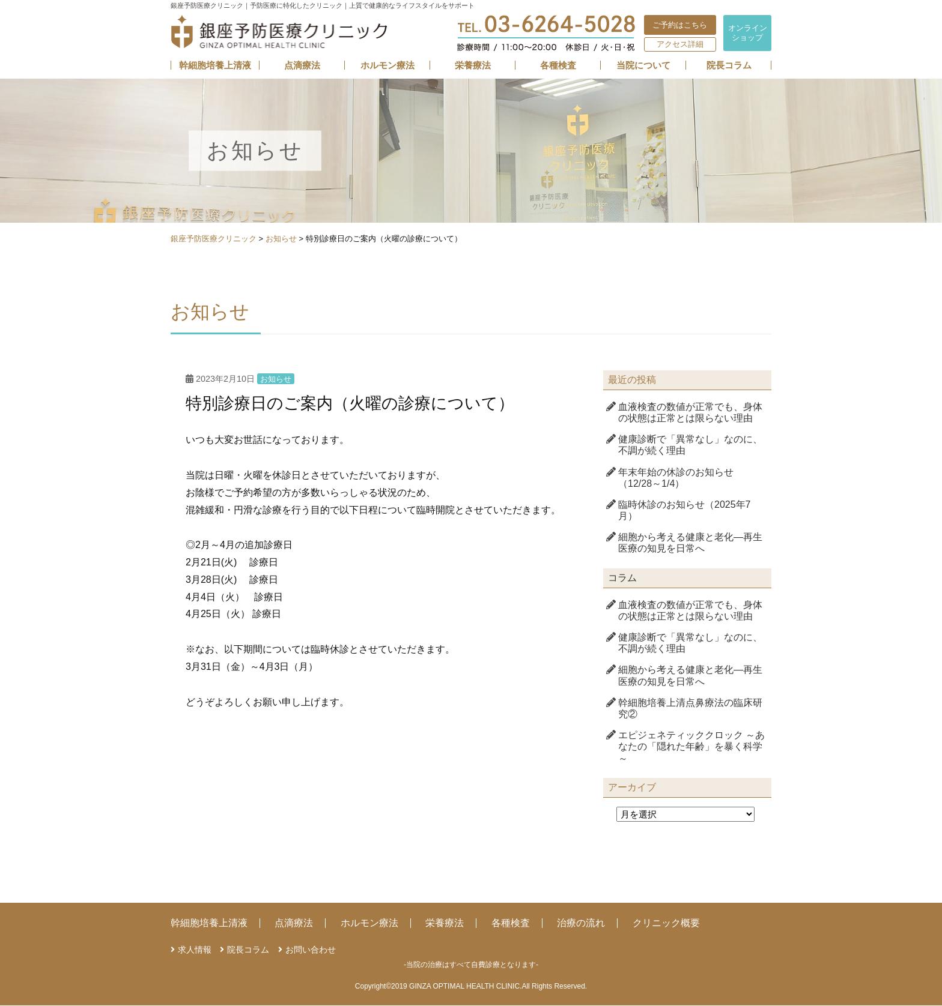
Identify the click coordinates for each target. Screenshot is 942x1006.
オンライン (747, 32)
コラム (622, 578)
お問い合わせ (310, 949)
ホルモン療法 (387, 66)
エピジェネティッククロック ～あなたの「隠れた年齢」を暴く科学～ (691, 747)
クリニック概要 (666, 923)
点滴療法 (302, 66)
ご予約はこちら (679, 24)
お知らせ (275, 379)
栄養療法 (473, 66)
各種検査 (558, 66)
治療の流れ (581, 923)
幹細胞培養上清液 (215, 66)
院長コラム (729, 66)
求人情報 (194, 949)
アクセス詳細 (680, 44)
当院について (643, 66)
